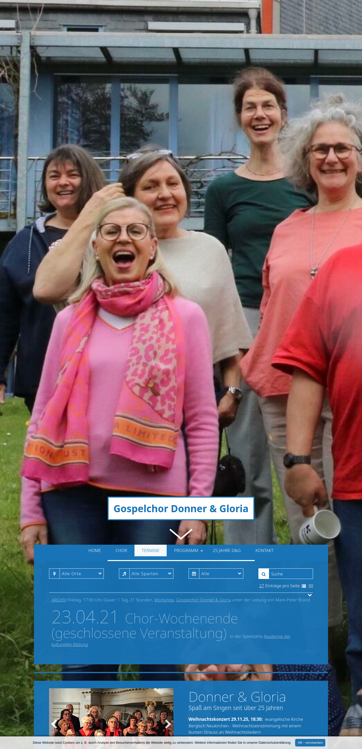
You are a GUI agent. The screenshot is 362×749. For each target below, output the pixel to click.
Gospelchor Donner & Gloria (203, 433)
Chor (121, 383)
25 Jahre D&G (227, 383)
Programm (188, 383)
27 (261, 418)
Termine (151, 383)
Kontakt (264, 383)
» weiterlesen (291, 616)
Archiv (59, 433)
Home (94, 383)
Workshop (164, 433)
